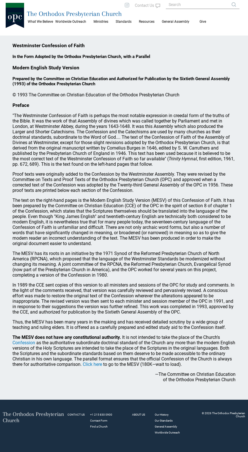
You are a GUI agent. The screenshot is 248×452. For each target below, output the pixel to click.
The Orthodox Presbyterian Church (74, 13)
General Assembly (175, 22)
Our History (162, 414)
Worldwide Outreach (167, 432)
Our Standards (164, 420)
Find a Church (99, 426)
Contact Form (98, 420)
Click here (92, 364)
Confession (23, 342)
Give (203, 22)
